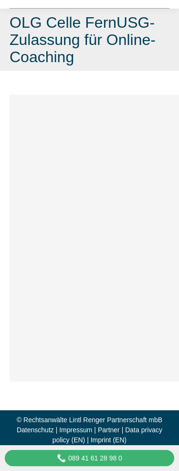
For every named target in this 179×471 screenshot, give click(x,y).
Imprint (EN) (108, 440)
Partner (109, 430)
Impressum (75, 430)
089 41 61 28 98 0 (89, 458)
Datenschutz (35, 430)
